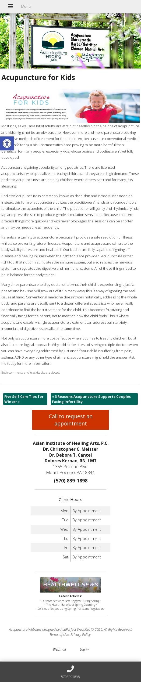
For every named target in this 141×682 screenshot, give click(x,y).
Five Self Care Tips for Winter (24, 399)
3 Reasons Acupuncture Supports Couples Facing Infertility (91, 399)
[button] (7, 143)
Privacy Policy (80, 634)
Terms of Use (59, 634)
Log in (84, 649)
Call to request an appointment (71, 420)
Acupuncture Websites (25, 629)
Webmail (59, 649)
